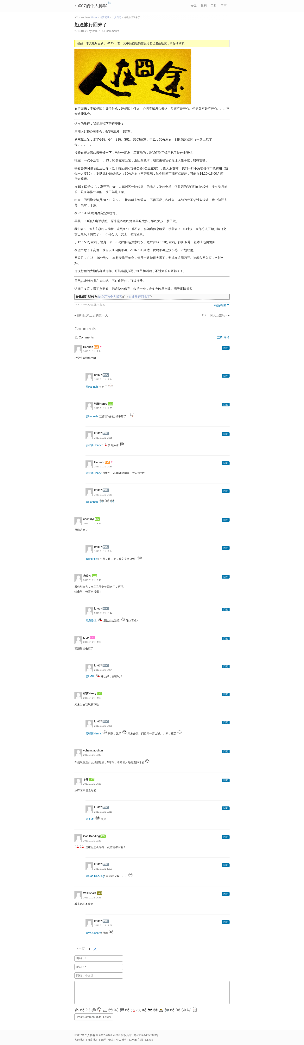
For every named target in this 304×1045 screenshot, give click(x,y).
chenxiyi (88, 518)
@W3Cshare (93, 932)
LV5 (96, 347)
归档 (203, 5)
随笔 (102, 304)
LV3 (92, 637)
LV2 (111, 403)
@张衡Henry (93, 445)
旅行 (96, 304)
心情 (90, 304)
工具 (214, 5)
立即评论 (223, 337)
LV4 (100, 893)
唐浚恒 (87, 575)
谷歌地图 (79, 1039)
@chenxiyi (92, 558)
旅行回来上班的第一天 (92, 315)
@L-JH (90, 676)
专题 (194, 5)
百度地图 (92, 1039)
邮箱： (80, 967)
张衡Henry (100, 403)
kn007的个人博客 (90, 5)
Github (149, 1039)
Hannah (88, 347)
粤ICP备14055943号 (146, 1035)
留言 (223, 5)
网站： (80, 975)
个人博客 (121, 1039)
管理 (103, 1039)
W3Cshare (89, 893)
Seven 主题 (136, 1039)
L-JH (86, 637)
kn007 (84, 304)
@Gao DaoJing (95, 876)
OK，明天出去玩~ (214, 315)
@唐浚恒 (91, 620)
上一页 (80, 949)
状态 (111, 1039)
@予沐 (90, 819)
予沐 (86, 779)
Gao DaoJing (91, 836)
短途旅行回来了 (90, 24)
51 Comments (110, 31)
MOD (106, 375)
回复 (225, 348)
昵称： (80, 958)
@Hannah (92, 386)
